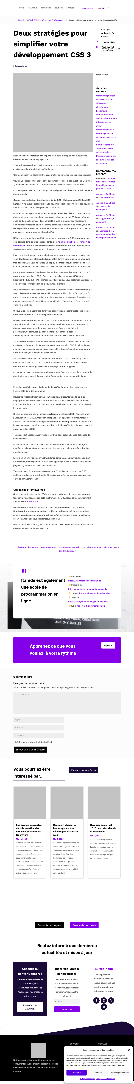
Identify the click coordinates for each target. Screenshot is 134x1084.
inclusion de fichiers (69, 242)
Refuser (98, 1073)
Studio (21, 8)
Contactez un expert (49, 928)
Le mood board (107, 197)
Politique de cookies (87, 1079)
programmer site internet (101, 547)
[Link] (99, 8)
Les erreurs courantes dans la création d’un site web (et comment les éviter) (106, 118)
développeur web (71, 547)
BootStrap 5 (32, 501)
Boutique (59, 8)
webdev (72, 551)
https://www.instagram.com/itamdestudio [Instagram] (87, 592)
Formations (46, 8)
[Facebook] (96, 1003)
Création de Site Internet (26, 547)
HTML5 (84, 547)
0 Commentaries (20, 66)
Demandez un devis (84, 928)
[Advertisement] (67, 901)
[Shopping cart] (103, 8)
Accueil (21, 20)
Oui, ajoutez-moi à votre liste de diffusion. (34, 745)
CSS (60, 547)
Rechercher (102, 75)
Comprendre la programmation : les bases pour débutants (106, 234)
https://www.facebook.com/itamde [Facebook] (84, 583)
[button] (128, 1050)
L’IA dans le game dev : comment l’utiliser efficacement (106, 160)
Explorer (108, 648)
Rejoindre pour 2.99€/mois (30, 1010)
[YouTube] (104, 1009)
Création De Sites (48, 547)
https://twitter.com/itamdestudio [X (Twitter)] (94, 596)
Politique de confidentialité (105, 1079)
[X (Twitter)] (111, 1003)
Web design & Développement (54, 20)
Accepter (77, 1073)
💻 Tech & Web (33, 20)
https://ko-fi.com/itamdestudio (91, 608)
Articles (70, 8)
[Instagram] (104, 1003)
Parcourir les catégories (83, 774)
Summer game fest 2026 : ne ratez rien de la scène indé (105, 148)
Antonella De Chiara (105, 194)
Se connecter (87, 8)
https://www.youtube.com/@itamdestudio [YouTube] (88, 604)
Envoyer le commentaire (30, 752)
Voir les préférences (120, 1073)
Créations (32, 8)
